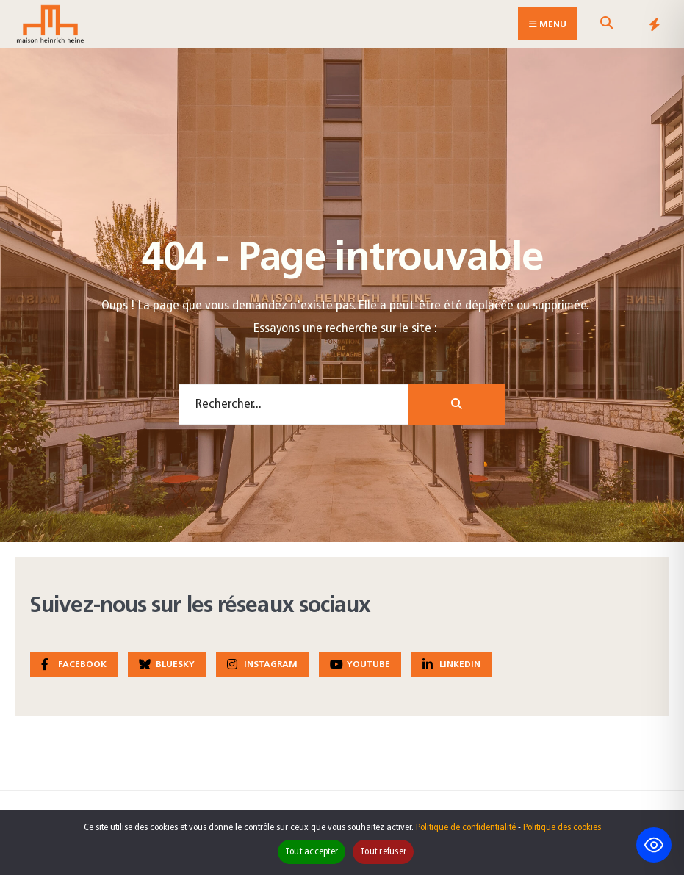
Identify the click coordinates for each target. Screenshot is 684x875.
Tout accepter (311, 852)
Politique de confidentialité (466, 827)
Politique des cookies (562, 827)
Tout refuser (383, 852)
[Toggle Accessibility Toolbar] (654, 845)
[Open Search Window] (606, 27)
